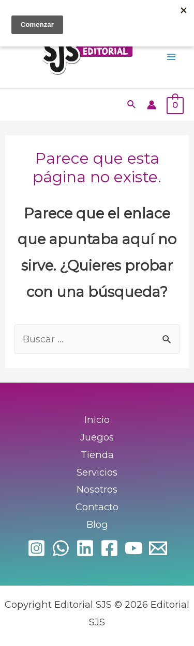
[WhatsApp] (61, 548)
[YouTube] (134, 548)
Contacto (97, 507)
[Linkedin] (85, 548)
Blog (97, 524)
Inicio (97, 420)
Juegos (97, 437)
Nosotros (97, 489)
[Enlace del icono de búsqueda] (132, 105)
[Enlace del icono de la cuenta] (151, 104)
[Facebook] (109, 548)
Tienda (97, 455)
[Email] (158, 548)
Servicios (97, 472)
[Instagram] (36, 548)
